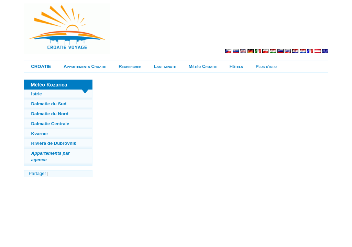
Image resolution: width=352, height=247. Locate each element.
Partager (37, 173)
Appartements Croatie (85, 66)
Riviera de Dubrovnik (53, 143)
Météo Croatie (203, 66)
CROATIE (41, 66)
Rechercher (130, 66)
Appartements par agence (50, 156)
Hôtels (236, 66)
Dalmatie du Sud (49, 103)
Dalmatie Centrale (50, 123)
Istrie (36, 93)
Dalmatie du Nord (50, 113)
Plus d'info (266, 66)
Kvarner (39, 133)
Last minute (165, 66)
